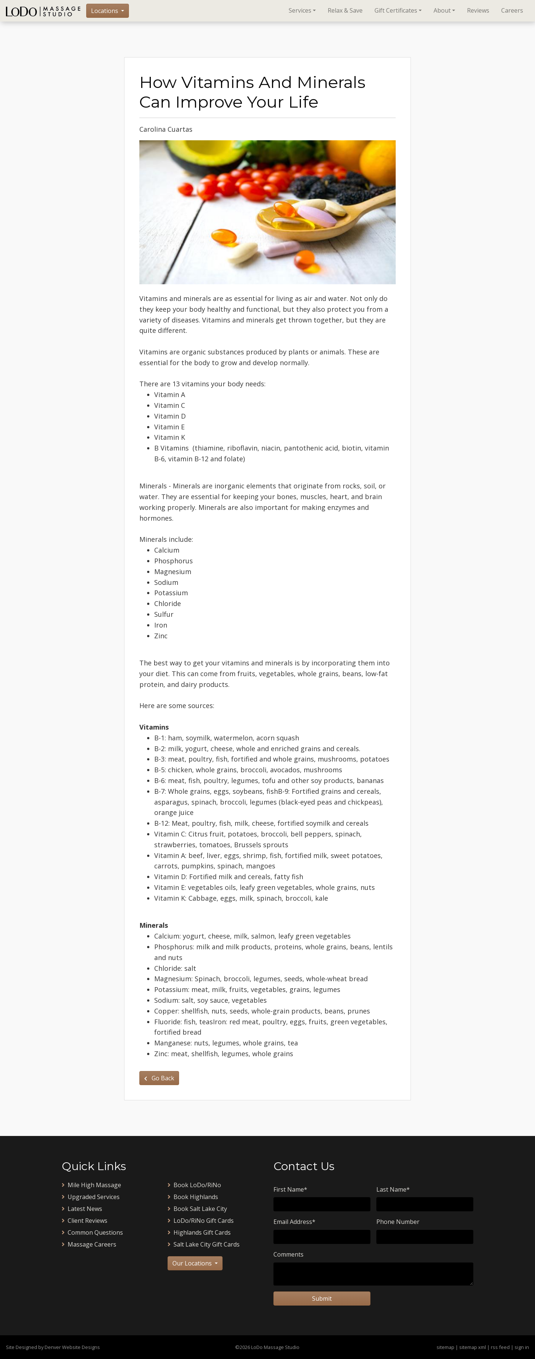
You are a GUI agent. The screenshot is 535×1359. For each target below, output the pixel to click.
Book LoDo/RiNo (194, 1185)
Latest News (82, 1209)
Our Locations (192, 1263)
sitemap (445, 1347)
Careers (512, 10)
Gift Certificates (395, 10)
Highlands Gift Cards (199, 1232)
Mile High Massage (91, 1185)
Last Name (393, 1189)
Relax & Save (345, 10)
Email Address (294, 1222)
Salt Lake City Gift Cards (204, 1244)
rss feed (500, 1347)
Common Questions (92, 1232)
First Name (290, 1189)
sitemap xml (472, 1347)
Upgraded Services (91, 1197)
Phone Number (397, 1222)
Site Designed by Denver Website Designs (53, 1347)
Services (300, 10)
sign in (522, 1347)
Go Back (159, 1078)
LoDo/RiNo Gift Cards (201, 1220)
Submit (322, 1298)
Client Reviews (84, 1220)
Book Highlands (193, 1197)
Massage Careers (89, 1244)
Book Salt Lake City (197, 1209)
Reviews (478, 10)
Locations (105, 11)
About (442, 10)
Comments (288, 1254)
